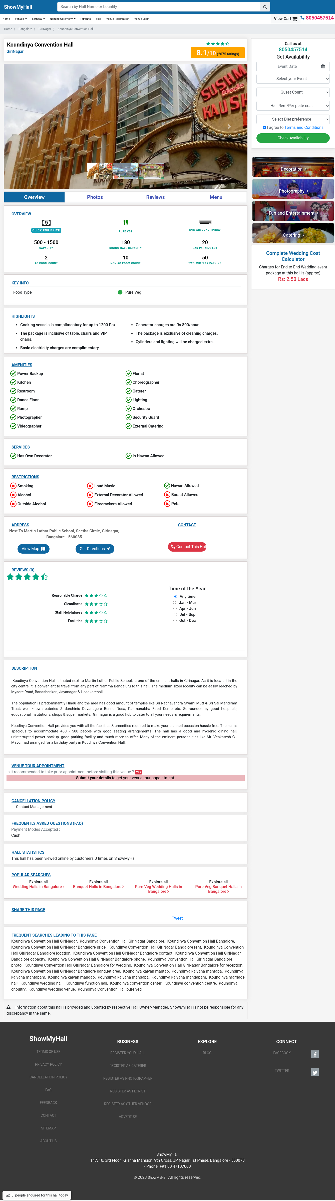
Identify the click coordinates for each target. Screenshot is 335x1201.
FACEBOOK (296, 1054)
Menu (216, 197)
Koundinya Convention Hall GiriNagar (44, 941)
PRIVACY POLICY (48, 1064)
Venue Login (141, 19)
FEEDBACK (48, 1103)
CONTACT (48, 1115)
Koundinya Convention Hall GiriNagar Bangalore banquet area (65, 971)
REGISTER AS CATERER (128, 1066)
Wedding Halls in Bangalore (38, 886)
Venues (20, 19)
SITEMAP (48, 1128)
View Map (33, 548)
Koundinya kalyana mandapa (123, 977)
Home (6, 19)
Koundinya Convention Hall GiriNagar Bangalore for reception (188, 965)
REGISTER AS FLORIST (127, 1091)
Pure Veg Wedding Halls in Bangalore (158, 889)
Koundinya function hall (86, 983)
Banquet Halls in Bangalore (98, 886)
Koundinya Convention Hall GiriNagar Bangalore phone (96, 959)
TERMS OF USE (48, 1052)
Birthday (37, 19)
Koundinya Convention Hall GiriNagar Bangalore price (58, 947)
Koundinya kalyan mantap (146, 971)
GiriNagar (15, 51)
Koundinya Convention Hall (40, 45)
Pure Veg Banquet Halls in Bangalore (218, 889)
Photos (95, 197)
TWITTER (297, 1072)
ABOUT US (48, 1141)
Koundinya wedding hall (42, 983)
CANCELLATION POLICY (48, 1077)
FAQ (48, 1090)
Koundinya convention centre (190, 983)
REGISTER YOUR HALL (127, 1053)
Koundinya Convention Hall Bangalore (200, 941)
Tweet (177, 918)
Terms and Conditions (303, 127)
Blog (98, 19)
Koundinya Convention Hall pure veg (110, 989)
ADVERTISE (128, 1117)
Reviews (155, 197)
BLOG (207, 1053)
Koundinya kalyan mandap (71, 977)
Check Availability (293, 138)
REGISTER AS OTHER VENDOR (128, 1104)
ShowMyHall (18, 7)
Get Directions (95, 548)
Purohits (86, 19)
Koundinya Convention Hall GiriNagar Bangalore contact (122, 953)
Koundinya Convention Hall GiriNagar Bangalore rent (155, 947)
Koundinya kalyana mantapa (197, 971)
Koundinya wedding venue (52, 989)
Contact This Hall (188, 546)
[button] (22, 126)
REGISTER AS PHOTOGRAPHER (127, 1078)
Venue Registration (117, 19)
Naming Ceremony (61, 19)
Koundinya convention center (136, 983)
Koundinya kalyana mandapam (179, 977)
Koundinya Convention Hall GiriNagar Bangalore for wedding (78, 965)
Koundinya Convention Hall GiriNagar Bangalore (122, 941)
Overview (34, 197)
